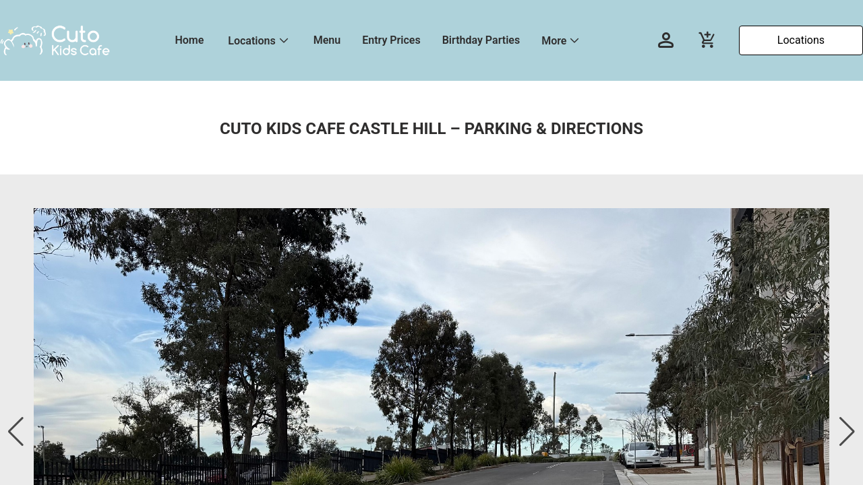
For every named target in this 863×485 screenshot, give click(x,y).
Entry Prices (391, 40)
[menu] (399, 40)
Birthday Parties (481, 40)
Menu (327, 40)
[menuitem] (189, 41)
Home (189, 40)
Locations (251, 40)
